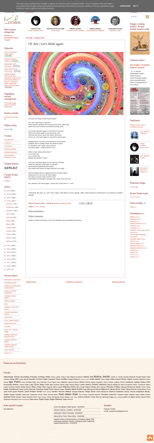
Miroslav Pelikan (113, 387)
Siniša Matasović (102, 392)
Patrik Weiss (141, 389)
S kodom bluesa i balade (75, 30)
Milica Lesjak (58, 387)
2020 (9, 252)
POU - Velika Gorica (11, 320)
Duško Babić (95, 379)
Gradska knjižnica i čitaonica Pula (11, 336)
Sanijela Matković (78, 392)
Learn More (125, 6)
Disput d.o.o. (134, 221)
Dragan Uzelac (84, 379)
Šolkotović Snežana (11, 399)
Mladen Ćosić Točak (143, 387)
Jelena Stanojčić (97, 382)
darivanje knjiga (108, 397)
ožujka (8, 234)
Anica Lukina (56, 377)
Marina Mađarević (114, 385)
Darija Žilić (14, 379)
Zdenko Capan (21, 397)
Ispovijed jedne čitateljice (95, 30)
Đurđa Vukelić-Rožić (143, 397)
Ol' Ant (36, 207)
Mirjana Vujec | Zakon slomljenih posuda (137, 126)
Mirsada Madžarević (128, 387)
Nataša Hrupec (59, 389)
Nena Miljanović (103, 389)
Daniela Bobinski (129, 377)
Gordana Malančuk (140, 379)
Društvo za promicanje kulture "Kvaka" (11, 38)
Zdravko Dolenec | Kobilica (63, 410)
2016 (9, 266)
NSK (5, 304)
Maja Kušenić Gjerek (57, 385)
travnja (8, 231)
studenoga (10, 207)
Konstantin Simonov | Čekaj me (144, 170)
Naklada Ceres (135, 219)
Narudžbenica (9, 140)
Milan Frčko (37, 387)
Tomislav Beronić (94, 394)
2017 (9, 262)
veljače (9, 238)
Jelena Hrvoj (85, 382)
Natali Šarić (49, 389)
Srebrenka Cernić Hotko (39, 394)
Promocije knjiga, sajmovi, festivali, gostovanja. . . (10, 105)
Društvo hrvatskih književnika (10, 292)
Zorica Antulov (84, 397)
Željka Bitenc (34, 399)
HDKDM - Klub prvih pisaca (139, 230)
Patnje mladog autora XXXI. (144, 145)
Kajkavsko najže (115, 30)
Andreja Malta (44, 377)
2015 (9, 269)
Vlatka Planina (145, 394)
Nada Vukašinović (11, 389)
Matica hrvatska (9, 301)
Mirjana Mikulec (91, 387)
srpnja (8, 221)
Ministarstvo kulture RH (12, 280)
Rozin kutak (55, 30)
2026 (9, 191)
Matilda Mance (26, 387)
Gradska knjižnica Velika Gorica (10, 345)
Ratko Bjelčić (13, 392)
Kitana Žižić (145, 382)
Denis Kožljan (62, 379)
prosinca (9, 204)
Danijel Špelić (141, 377)
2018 (9, 259)
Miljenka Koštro (69, 387)
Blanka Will (88, 377)
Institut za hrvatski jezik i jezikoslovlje (12, 287)
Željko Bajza (44, 399)
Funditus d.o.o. (135, 228)
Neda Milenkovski (89, 389)
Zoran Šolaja (65, 397)
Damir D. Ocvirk (117, 377)
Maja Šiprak (69, 385)
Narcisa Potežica (36, 389)
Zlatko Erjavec (42, 397)
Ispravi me (8, 353)
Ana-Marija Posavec (29, 377)
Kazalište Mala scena (137, 239)
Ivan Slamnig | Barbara (144, 132)
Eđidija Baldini (115, 379)
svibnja (9, 227)
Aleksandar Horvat (12, 377)
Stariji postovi (118, 282)
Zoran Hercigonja (53, 397)
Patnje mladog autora (35, 30)
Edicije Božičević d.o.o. (138, 223)
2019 (9, 256)
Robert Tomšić (36, 391)
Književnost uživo (10, 323)
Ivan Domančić (42, 382)
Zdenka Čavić (10, 397)
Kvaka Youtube (135, 197)
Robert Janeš (24, 391)
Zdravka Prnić (32, 397)
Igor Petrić (15, 381)
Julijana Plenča (120, 382)
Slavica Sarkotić (130, 392)
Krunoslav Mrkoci (11, 384)
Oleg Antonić (131, 389)
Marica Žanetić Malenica (96, 384)
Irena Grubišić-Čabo (29, 382)
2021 (9, 249)
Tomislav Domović (109, 394)
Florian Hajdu (127, 379)
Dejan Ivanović (49, 379)
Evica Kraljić (105, 379)
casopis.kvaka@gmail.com (118, 411)
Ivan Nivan (52, 382)
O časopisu (8, 146)
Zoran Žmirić (74, 397)
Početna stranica (74, 282)
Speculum (26, 394)
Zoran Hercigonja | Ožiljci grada (10, 53)
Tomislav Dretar (123, 394)
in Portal (7, 326)
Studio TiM (134, 252)
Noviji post (31, 282)
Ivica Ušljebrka (62, 382)
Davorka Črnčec (35, 379)
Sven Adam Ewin (69, 394)
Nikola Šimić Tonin (118, 389)
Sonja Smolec (16, 394)
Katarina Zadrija (133, 382)
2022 (9, 245)
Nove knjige (134, 187)
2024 (9, 198)
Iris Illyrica (133, 237)
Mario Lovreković (139, 385)
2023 (9, 201)
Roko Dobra (47, 391)
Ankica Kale (65, 377)
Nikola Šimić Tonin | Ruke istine (11, 70)
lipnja (8, 224)
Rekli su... (133, 207)
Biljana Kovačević (76, 377)
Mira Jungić (80, 387)
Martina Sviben (15, 387)
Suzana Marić (53, 394)
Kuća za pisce (9, 350)
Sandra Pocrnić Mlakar (62, 391)
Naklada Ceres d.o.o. (137, 246)
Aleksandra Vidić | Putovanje (10, 65)
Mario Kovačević (127, 385)
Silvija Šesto (90, 391)
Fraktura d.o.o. (135, 226)
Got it (135, 6)
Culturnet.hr (8, 317)
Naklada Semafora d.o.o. (138, 248)
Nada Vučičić (24, 389)
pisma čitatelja (118, 397)
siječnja (9, 241)
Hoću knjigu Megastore (138, 234)
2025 (9, 194)
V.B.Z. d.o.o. (134, 255)
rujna (8, 214)
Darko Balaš (23, 379)
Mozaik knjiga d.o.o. (137, 243)
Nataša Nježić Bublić (74, 389)
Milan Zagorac (47, 387)
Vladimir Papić (134, 394)
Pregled (7, 181)
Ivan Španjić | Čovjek (145, 157)
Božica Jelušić (102, 376)
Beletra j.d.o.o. (135, 217)
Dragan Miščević (74, 379)
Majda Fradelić (80, 385)
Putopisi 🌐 (8, 129)
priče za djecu (129, 397)
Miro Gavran (102, 387)
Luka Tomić (34, 384)
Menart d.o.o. (134, 241)
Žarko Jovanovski (23, 399)
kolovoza (9, 217)
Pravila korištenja (10, 149)
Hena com (133, 232)
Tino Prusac (83, 394)
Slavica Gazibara (116, 391)
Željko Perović (68, 399)
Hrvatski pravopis (10, 283)
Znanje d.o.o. (134, 257)
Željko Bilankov (56, 399)
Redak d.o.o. (134, 250)
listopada (9, 211)
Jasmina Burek (73, 382)
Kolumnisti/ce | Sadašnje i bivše (10, 156)
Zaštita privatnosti (10, 152)
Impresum (7, 143)
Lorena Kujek (24, 385)
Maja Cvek (45, 384)
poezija (42, 207)
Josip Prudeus (108, 382)
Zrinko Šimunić (96, 397)
